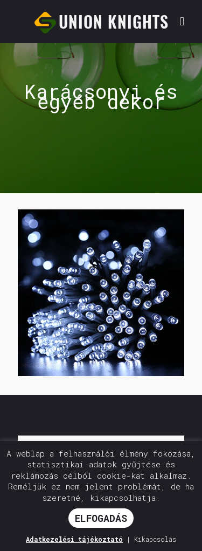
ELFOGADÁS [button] (101, 518)
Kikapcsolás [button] (155, 539)
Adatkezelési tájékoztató (74, 539)
